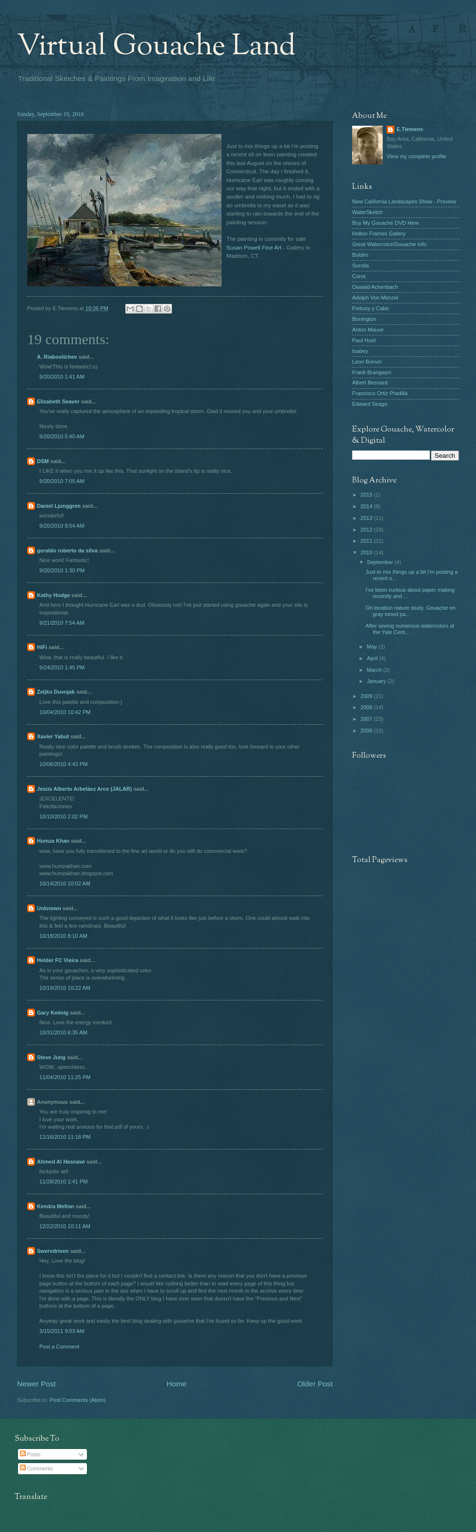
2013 (367, 518)
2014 (367, 506)
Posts (30, 1454)
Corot (358, 276)
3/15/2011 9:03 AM (62, 1331)
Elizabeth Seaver (58, 401)
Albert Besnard (370, 382)
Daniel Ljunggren (59, 506)
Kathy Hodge (53, 595)
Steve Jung (51, 1057)
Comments (36, 1468)
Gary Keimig (52, 1013)
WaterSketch (367, 212)
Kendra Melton (55, 1206)
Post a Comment (59, 1346)
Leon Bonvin (367, 362)
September (380, 562)
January (377, 681)
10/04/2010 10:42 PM (65, 712)
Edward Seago (369, 404)
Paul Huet (363, 340)
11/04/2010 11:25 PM (65, 1077)
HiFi (42, 647)
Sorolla (360, 265)
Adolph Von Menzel (375, 297)
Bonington (364, 319)
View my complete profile (416, 156)
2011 (367, 541)
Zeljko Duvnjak (56, 692)
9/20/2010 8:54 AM (62, 526)
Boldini (360, 255)
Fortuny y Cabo (370, 308)
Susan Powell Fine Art (253, 247)
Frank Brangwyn (371, 372)
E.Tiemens (409, 129)
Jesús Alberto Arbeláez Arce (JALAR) (84, 789)
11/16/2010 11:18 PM (65, 1137)
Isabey (360, 351)
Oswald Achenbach (375, 287)
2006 (367, 730)
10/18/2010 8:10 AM (63, 936)
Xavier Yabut (53, 736)
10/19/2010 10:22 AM (64, 988)
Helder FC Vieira (57, 960)
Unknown (49, 908)
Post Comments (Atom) (77, 1400)
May (372, 646)
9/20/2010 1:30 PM (62, 570)
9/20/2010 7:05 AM (62, 481)
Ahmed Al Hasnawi (61, 1162)
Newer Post (36, 1384)
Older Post (315, 1384)
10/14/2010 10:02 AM (64, 883)
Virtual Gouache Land (156, 46)
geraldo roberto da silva (67, 550)
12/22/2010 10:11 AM (64, 1226)
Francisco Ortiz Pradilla (380, 393)
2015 (367, 495)
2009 (367, 696)
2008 (367, 707)
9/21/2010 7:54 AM (62, 623)
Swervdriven (53, 1251)
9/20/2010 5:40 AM (62, 436)
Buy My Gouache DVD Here (385, 223)
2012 (367, 530)
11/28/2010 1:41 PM (63, 1181)
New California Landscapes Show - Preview (404, 201)
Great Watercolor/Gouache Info (389, 244)
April (373, 658)
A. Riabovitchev (57, 357)
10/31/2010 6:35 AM (63, 1032)
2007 (367, 719)
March (375, 670)
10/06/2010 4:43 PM (63, 764)
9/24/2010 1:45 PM (62, 667)
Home (177, 1384)
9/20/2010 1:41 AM (62, 377)
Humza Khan (53, 841)
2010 (367, 552)
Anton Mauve (368, 330)
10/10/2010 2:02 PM (63, 816)
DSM (43, 461)
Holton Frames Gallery (379, 233)
